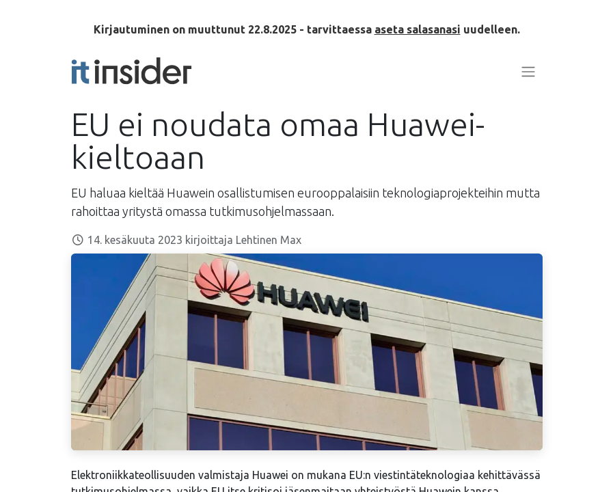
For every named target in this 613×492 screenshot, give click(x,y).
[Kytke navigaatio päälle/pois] (528, 71)
